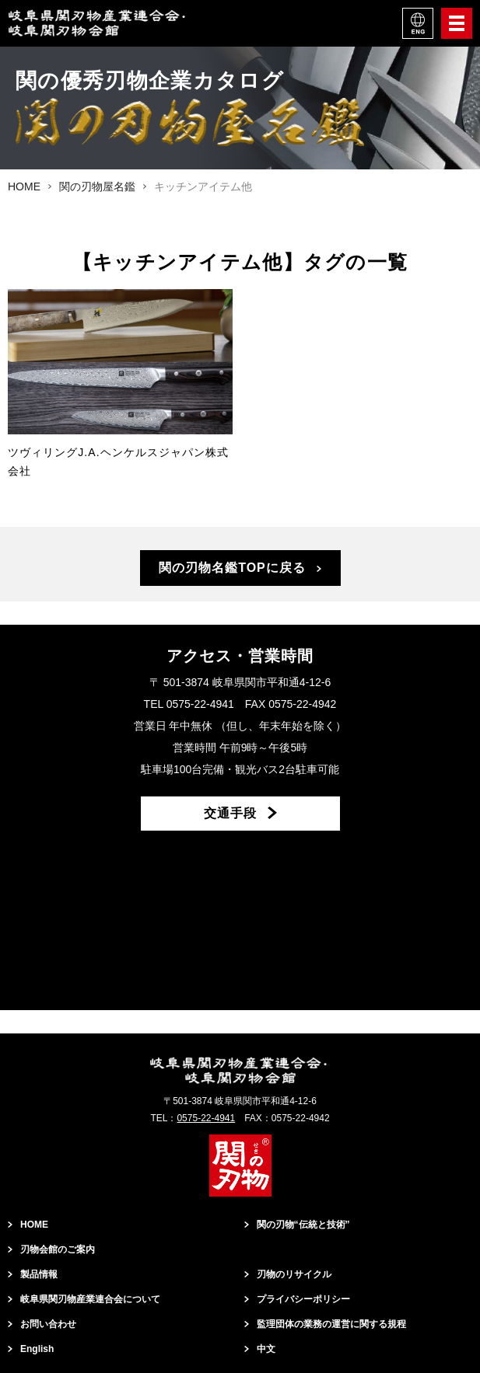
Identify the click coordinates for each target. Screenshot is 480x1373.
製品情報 (39, 1274)
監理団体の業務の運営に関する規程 (331, 1324)
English (37, 1348)
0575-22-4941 (206, 1118)
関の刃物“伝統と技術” (303, 1224)
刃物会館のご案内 (57, 1249)
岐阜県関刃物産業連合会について (90, 1299)
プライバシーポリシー (303, 1299)
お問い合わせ (48, 1324)
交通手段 (230, 813)
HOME (34, 1224)
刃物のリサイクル (294, 1274)
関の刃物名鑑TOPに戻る (232, 567)
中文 (266, 1348)
